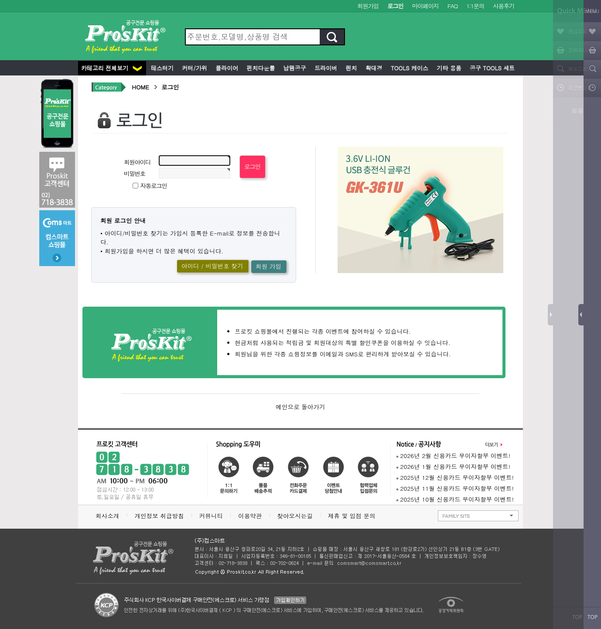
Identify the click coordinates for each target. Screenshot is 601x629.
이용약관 (250, 516)
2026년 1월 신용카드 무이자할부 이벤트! (453, 466)
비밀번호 (134, 173)
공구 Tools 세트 (491, 68)
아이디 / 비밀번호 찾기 (212, 266)
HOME (140, 87)
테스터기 (161, 68)
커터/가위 (193, 68)
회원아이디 (137, 162)
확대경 (373, 68)
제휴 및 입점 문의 (353, 516)
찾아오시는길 (295, 516)
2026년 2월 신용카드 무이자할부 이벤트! (453, 455)
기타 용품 (448, 68)
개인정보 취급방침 (159, 516)
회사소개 (107, 516)
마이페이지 (425, 6)
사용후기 (503, 6)
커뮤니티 (211, 516)
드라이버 (325, 68)
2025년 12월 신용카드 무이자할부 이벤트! (455, 477)
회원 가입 (268, 266)
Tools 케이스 (408, 68)
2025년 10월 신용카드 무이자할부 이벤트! (455, 499)
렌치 (350, 68)
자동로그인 (153, 185)
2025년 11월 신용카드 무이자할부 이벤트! (455, 488)
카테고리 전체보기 (111, 68)
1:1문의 (475, 6)
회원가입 (368, 6)
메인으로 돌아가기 (300, 407)
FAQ (452, 6)
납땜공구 (293, 68)
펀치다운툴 (260, 68)
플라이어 (226, 68)
